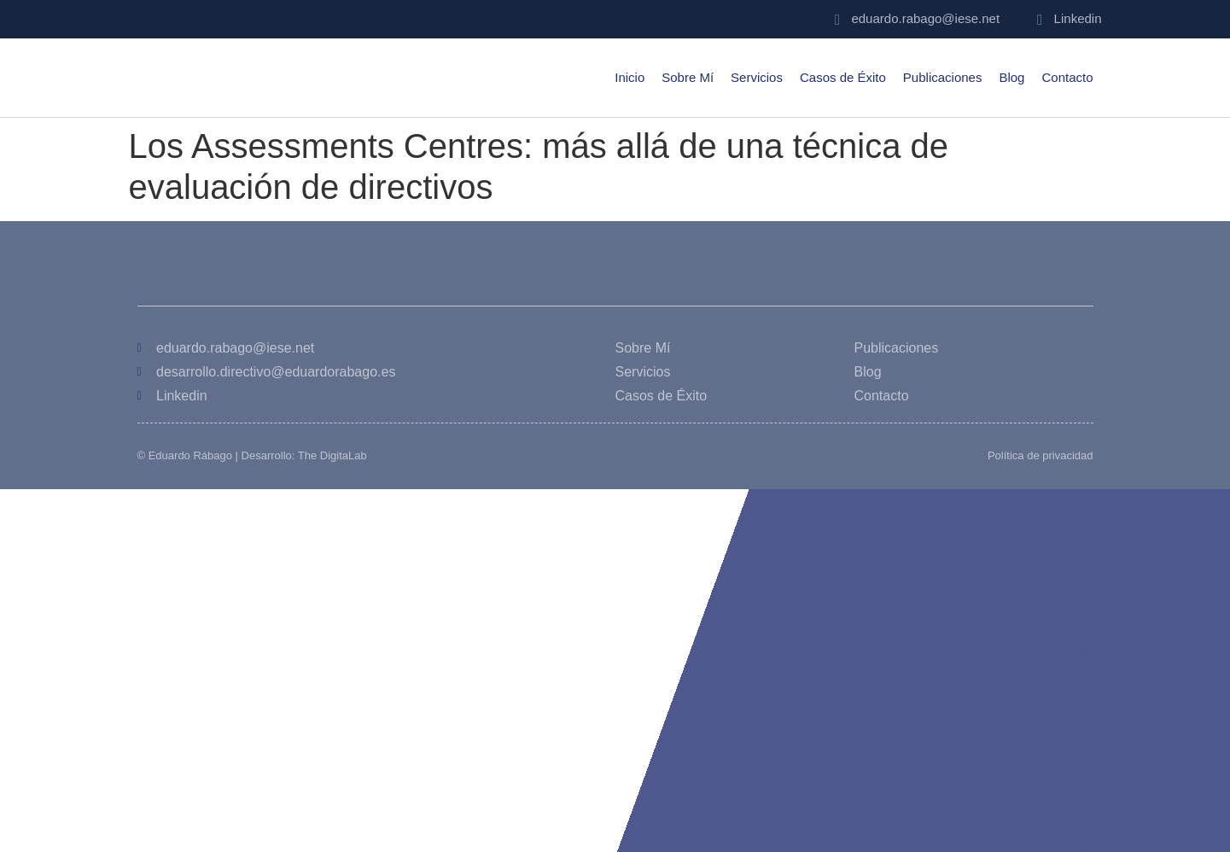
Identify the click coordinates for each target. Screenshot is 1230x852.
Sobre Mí (688, 77)
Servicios (757, 77)
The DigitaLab (332, 455)
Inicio (629, 77)
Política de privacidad (1040, 455)
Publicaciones (942, 77)
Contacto (1067, 77)
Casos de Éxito (843, 77)
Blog (1011, 77)
